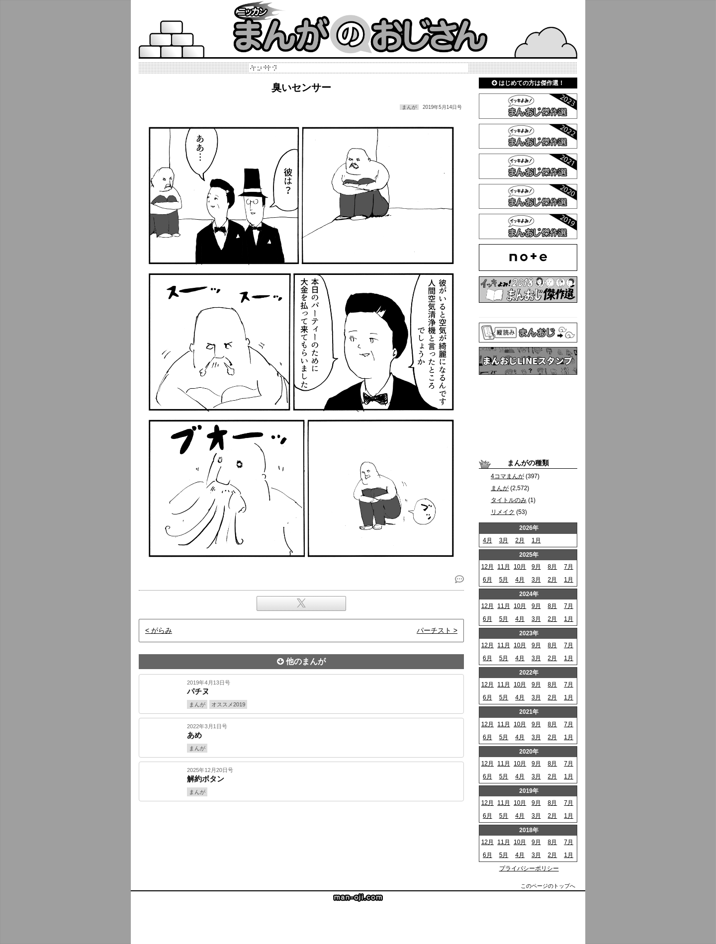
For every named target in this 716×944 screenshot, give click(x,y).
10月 (520, 566)
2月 (520, 540)
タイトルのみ (509, 500)
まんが (500, 488)
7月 (568, 566)
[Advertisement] (301, 835)
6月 (487, 579)
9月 (536, 566)
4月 (487, 540)
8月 (552, 566)
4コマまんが (507, 476)
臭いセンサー (301, 87)
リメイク (503, 512)
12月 (487, 566)
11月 (503, 566)
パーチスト (434, 630)
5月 (504, 579)
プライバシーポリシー (529, 868)
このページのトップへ (548, 886)
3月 (504, 540)
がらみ (161, 630)
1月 (536, 540)
